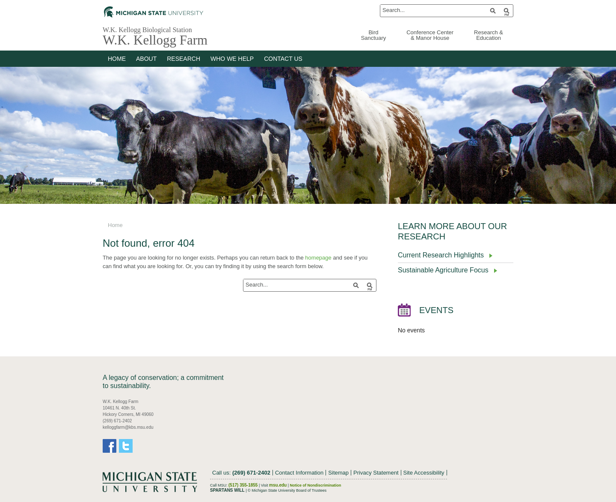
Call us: (241, 472)
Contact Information (299, 472)
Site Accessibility (423, 472)
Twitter (126, 446)
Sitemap (338, 472)
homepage (318, 257)
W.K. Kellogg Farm (155, 40)
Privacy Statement (376, 472)
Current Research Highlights (441, 255)
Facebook (109, 446)
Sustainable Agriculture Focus (443, 270)
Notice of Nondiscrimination (315, 485)
